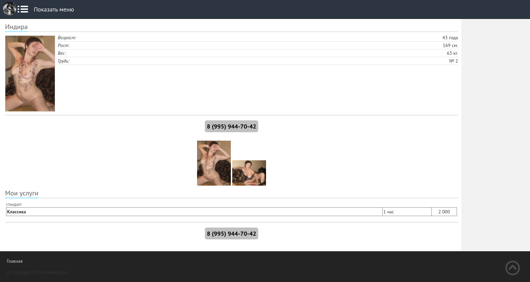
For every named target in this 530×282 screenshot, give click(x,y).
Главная (15, 261)
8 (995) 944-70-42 (231, 126)
